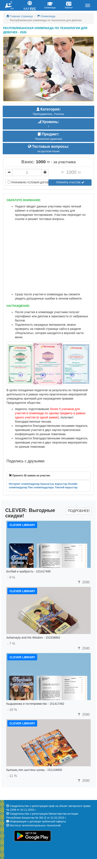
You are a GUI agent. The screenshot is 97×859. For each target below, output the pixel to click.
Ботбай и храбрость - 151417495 (28, 571)
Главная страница (19, 16)
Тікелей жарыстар (66, 487)
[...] (27, 172)
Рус (33, 8)
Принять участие (70, 182)
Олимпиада (46, 16)
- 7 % (11, 643)
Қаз (26, 8)
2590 (83, 582)
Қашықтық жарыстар (53, 483)
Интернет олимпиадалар (24, 483)
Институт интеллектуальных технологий (35, 825)
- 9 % (11, 577)
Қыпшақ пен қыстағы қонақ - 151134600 (34, 770)
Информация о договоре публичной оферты (38, 821)
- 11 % (12, 776)
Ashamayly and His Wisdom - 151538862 (33, 637)
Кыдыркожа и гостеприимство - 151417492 (35, 703)
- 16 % (12, 709)
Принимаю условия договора (28, 182)
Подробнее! (79, 511)
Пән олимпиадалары (41, 487)
